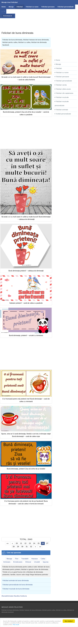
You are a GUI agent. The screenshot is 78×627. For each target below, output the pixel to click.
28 (14, 547)
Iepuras (46, 562)
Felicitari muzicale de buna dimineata (16, 589)
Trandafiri (24, 559)
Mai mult (16, 625)
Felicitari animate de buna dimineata (16, 580)
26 (43, 543)
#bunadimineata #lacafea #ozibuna (14, 596)
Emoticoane (17, 562)
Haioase (34, 559)
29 (18, 547)
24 (34, 543)
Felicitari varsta (61, 85)
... (2, 11)
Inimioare (6, 562)
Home (57, 60)
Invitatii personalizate (63, 114)
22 (25, 543)
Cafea (43, 559)
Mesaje (9, 559)
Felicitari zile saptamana (64, 93)
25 (39, 543)
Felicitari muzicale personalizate (62, 103)
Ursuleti (37, 562)
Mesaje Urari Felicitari (10, 2)
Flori (16, 559)
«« (7, 543)
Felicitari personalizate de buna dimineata (17, 585)
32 (31, 547)
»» (40, 547)
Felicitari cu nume (61, 72)
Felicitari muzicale (62, 97)
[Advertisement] (39, 22)
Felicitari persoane (62, 77)
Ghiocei (28, 562)
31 (27, 547)
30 (22, 547)
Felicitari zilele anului (63, 89)
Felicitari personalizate (63, 81)
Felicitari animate (61, 110)
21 (21, 543)
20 (17, 543)
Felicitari (58, 68)
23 (30, 543)
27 (47, 543)
